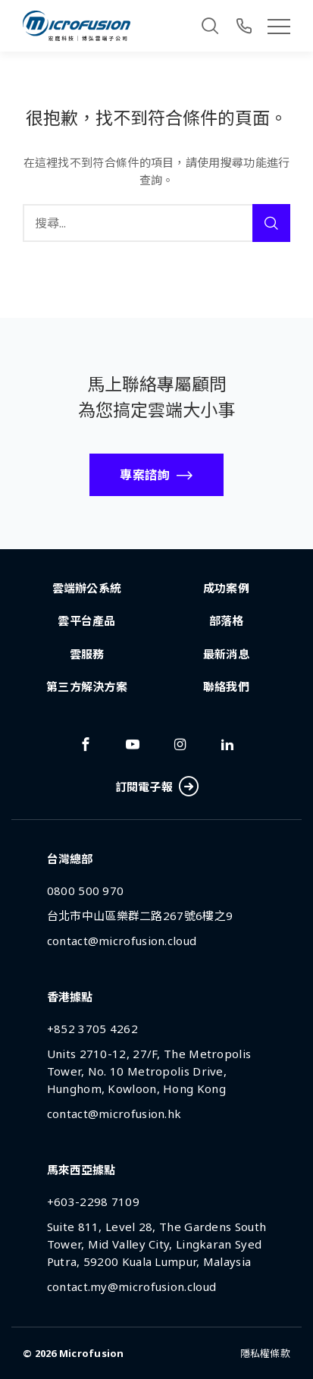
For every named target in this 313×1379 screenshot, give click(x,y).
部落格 (226, 620)
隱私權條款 (265, 1353)
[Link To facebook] (85, 744)
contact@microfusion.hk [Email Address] (114, 1113)
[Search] (210, 25)
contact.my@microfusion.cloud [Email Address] (131, 1286)
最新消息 (226, 653)
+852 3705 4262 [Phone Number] (92, 1028)
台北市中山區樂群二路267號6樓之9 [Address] (140, 915)
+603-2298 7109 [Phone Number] (93, 1201)
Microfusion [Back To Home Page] (91, 1353)
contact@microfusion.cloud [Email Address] (122, 940)
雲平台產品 (87, 620)
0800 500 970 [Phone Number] (85, 890)
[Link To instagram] (180, 744)
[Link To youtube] (132, 744)
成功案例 (226, 587)
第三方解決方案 (86, 686)
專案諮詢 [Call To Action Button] (144, 474)
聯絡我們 (226, 686)
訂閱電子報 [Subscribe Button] (157, 786)
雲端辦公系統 (87, 587)
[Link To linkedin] (227, 744)
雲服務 (87, 653)
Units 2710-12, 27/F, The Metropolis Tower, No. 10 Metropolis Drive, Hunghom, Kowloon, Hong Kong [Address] (149, 1071)
